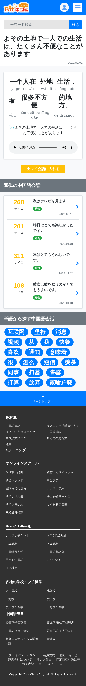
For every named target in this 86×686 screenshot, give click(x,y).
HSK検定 (11, 568)
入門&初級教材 (57, 535)
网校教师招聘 (14, 512)
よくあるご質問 (57, 504)
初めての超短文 (57, 438)
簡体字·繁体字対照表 (60, 622)
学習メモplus (14, 504)
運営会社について (20, 659)
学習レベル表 (14, 496)
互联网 (16, 332)
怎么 (28, 362)
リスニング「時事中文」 (63, 425)
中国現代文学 (14, 552)
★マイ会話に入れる (43, 169)
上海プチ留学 (55, 607)
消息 (61, 332)
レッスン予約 (55, 488)
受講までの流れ (16, 488)
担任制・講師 (14, 472)
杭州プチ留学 (14, 607)
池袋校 (51, 591)
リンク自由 (43, 659)
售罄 (55, 372)
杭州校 (51, 599)
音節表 (51, 639)
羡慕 (70, 362)
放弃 (34, 382)
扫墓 (34, 372)
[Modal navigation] (77, 7)
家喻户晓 (61, 382)
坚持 (40, 332)
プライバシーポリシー (24, 655)
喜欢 (13, 352)
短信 (49, 362)
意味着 (58, 352)
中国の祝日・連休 (17, 631)
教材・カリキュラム (60, 472)
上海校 (10, 599)
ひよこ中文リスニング (20, 432)
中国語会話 (13, 425)
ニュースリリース (50, 664)
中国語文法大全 (16, 438)
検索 (75, 25)
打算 (13, 382)
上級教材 (52, 543)
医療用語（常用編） (60, 631)
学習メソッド (14, 480)
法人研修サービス (58, 496)
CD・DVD (53, 560)
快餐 (64, 342)
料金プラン (54, 480)
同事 (13, 372)
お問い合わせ (68, 655)
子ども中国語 (14, 560)
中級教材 (11, 543)
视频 (13, 342)
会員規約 (49, 655)
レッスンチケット (17, 535)
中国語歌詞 (54, 432)
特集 (8, 444)
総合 (37, 208)
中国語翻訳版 (55, 552)
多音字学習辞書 (16, 622)
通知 (34, 352)
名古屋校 (11, 591)
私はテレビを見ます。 (51, 201)
